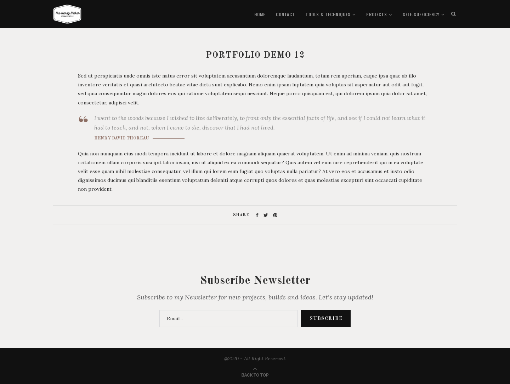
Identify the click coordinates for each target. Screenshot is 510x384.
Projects (376, 14)
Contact (285, 14)
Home (259, 14)
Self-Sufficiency (421, 14)
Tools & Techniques (328, 14)
